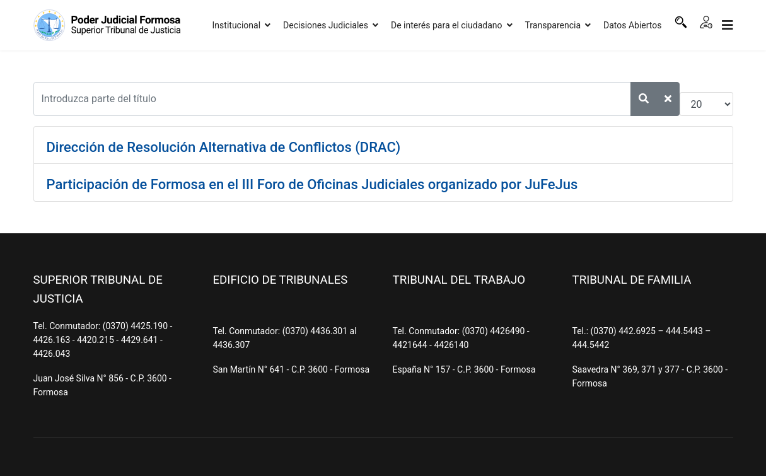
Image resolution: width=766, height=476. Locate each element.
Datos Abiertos (632, 25)
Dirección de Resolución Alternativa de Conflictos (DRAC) (224, 147)
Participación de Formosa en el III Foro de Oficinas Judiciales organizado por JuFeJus (312, 184)
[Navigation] (727, 25)
